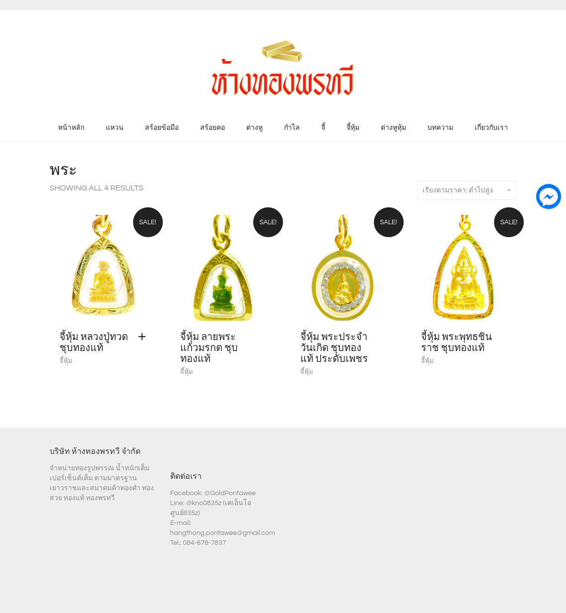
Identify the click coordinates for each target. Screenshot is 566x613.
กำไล (292, 127)
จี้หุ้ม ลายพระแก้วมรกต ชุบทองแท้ (209, 348)
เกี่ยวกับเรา (491, 127)
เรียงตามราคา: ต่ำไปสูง (467, 190)
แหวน (115, 127)
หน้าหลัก (71, 127)
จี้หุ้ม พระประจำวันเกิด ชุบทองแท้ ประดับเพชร (334, 348)
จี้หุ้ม (353, 127)
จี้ (323, 127)
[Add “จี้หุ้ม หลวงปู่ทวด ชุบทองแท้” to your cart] (144, 337)
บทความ (440, 127)
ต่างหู (254, 127)
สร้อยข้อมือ (162, 127)
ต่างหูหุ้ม (393, 127)
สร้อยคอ (212, 127)
